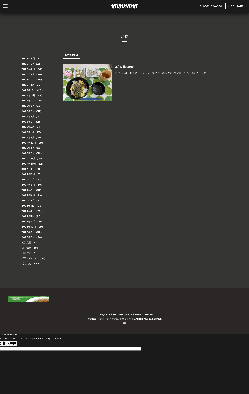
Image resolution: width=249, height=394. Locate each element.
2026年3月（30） (32, 74)
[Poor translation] (12, 343)
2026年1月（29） (32, 84)
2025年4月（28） (32, 121)
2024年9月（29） (32, 168)
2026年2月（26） (32, 79)
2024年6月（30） (32, 184)
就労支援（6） (29, 242)
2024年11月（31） (32, 158)
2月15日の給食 (124, 66)
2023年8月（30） (32, 237)
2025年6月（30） (32, 153)
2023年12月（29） (32, 221)
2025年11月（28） (32, 95)
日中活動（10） (30, 247)
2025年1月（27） (31, 132)
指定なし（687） (31, 263)
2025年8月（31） (31, 111)
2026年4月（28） (32, 69)
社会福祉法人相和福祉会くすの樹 (115, 318)
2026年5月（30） (32, 63)
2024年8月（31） (32, 174)
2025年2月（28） (32, 147)
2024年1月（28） (32, 216)
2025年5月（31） (31, 126)
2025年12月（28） (32, 90)
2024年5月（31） (31, 189)
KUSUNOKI (124, 6)
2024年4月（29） (32, 195)
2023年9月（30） (32, 232)
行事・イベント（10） (34, 258)
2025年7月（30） (32, 116)
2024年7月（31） (32, 179)
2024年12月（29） (32, 142)
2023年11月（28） (32, 205)
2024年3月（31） (32, 200)
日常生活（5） (29, 253)
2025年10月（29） (32, 100)
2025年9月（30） (32, 105)
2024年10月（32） (32, 163)
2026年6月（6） (31, 58)
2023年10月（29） (32, 226)
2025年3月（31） (31, 137)
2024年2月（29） (32, 211)
